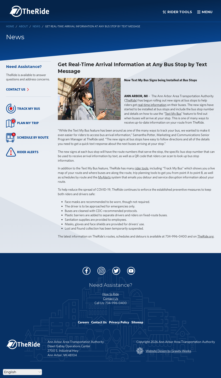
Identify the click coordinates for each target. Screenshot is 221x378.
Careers (83, 322)
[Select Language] (22, 372)
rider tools (141, 168)
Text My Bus (173, 113)
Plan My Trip (22, 123)
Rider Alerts (22, 152)
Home (10, 26)
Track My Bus (23, 109)
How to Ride (110, 294)
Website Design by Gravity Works (163, 350)
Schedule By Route (27, 137)
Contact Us (15, 89)
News (36, 26)
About (23, 26)
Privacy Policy (119, 322)
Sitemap (137, 322)
